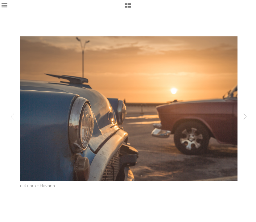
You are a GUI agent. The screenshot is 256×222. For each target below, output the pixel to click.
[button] (128, 7)
